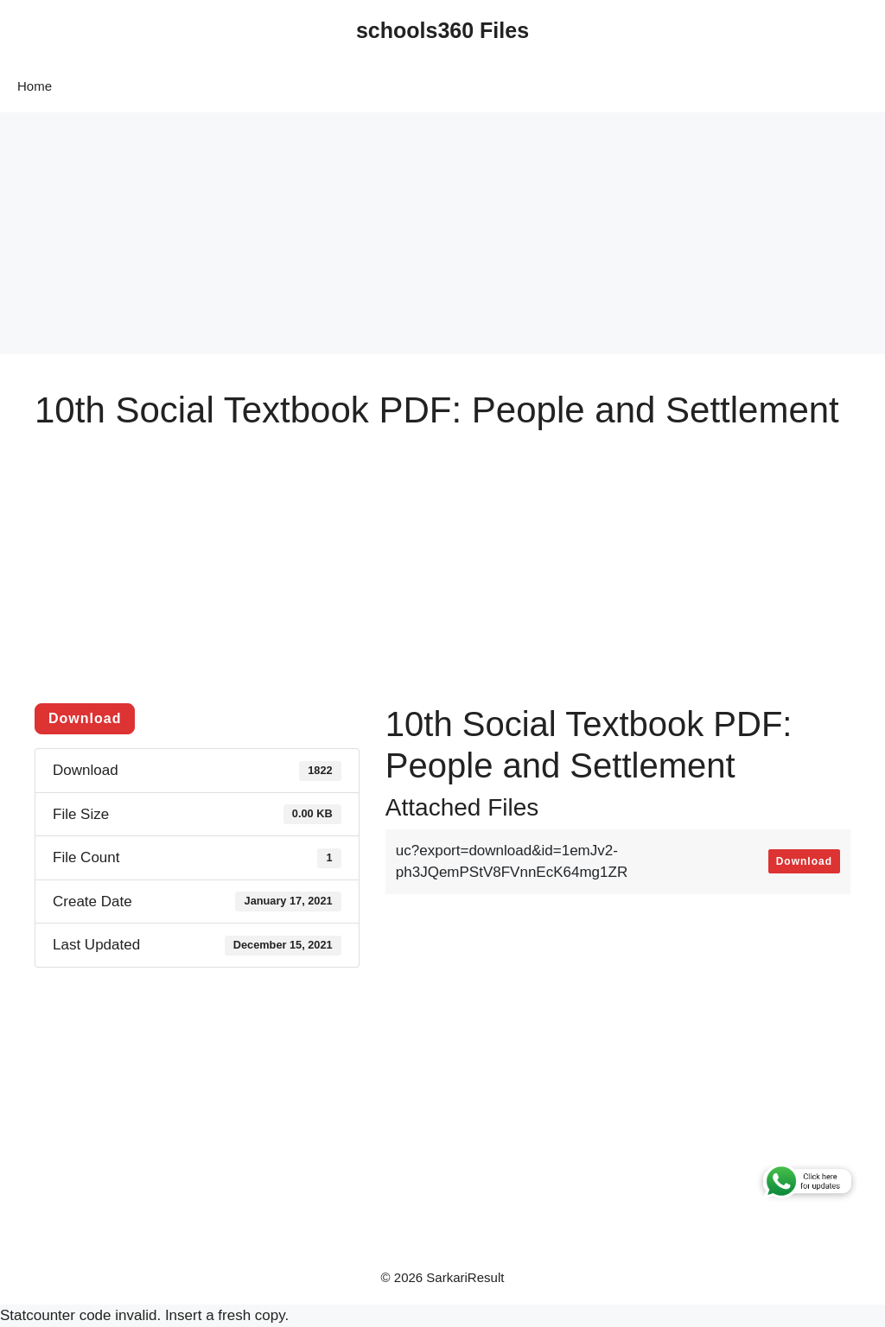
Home (34, 86)
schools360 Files (442, 30)
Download (84, 718)
